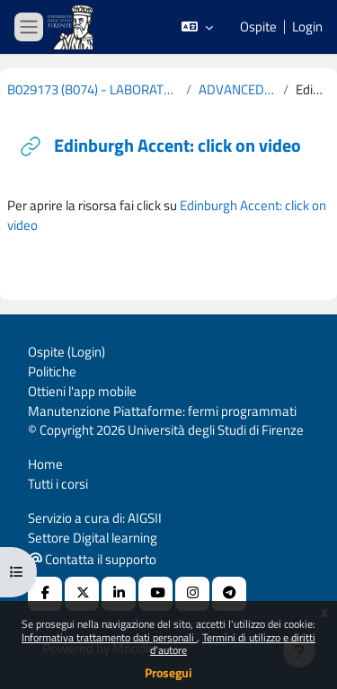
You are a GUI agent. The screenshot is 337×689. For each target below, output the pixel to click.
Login (307, 27)
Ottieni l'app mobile (82, 391)
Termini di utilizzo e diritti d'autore (232, 643)
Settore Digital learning (92, 537)
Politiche (52, 371)
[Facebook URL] (45, 594)
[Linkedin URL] (119, 594)
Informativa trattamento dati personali (109, 637)
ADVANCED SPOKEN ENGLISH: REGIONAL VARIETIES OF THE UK (238, 90)
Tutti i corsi (58, 483)
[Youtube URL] (155, 594)
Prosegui (168, 672)
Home (45, 464)
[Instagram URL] (192, 594)
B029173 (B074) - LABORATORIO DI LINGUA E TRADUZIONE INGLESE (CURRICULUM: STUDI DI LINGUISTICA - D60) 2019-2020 (93, 90)
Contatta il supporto (92, 559)
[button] (197, 27)
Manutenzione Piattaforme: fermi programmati (162, 411)
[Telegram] (229, 594)
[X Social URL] (82, 594)
